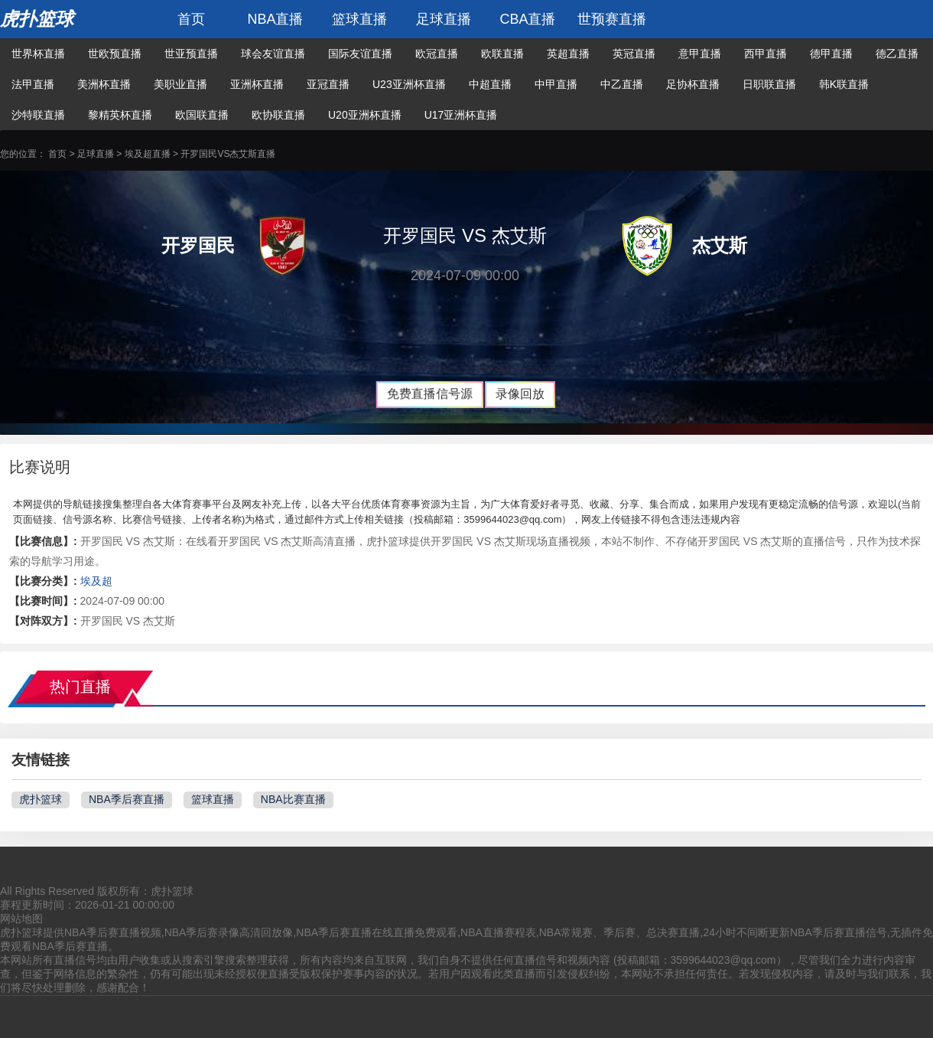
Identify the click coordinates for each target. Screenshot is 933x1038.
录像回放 (520, 393)
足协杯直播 (693, 84)
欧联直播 (502, 53)
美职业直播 (180, 84)
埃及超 (96, 581)
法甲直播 (32, 84)
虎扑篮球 (36, 18)
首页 (191, 19)
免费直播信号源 (429, 393)
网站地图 (21, 918)
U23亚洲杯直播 (409, 84)
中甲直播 (556, 84)
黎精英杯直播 (120, 115)
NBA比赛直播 (293, 799)
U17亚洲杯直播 (461, 115)
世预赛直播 (611, 19)
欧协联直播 (278, 115)
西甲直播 (765, 53)
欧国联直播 (202, 115)
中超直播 (490, 84)
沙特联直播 (38, 115)
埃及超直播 (148, 154)
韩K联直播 (844, 84)
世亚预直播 (191, 53)
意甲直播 (699, 53)
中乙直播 (621, 84)
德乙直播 (897, 53)
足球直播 (443, 19)
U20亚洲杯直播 (364, 115)
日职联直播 (769, 84)
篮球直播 (359, 19)
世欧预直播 (114, 53)
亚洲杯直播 (257, 84)
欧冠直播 (436, 53)
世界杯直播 (38, 53)
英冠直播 (634, 53)
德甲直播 (831, 53)
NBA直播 (275, 19)
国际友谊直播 (360, 53)
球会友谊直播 (273, 53)
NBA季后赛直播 (126, 799)
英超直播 (568, 53)
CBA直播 (527, 19)
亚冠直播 (328, 84)
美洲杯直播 (104, 84)
